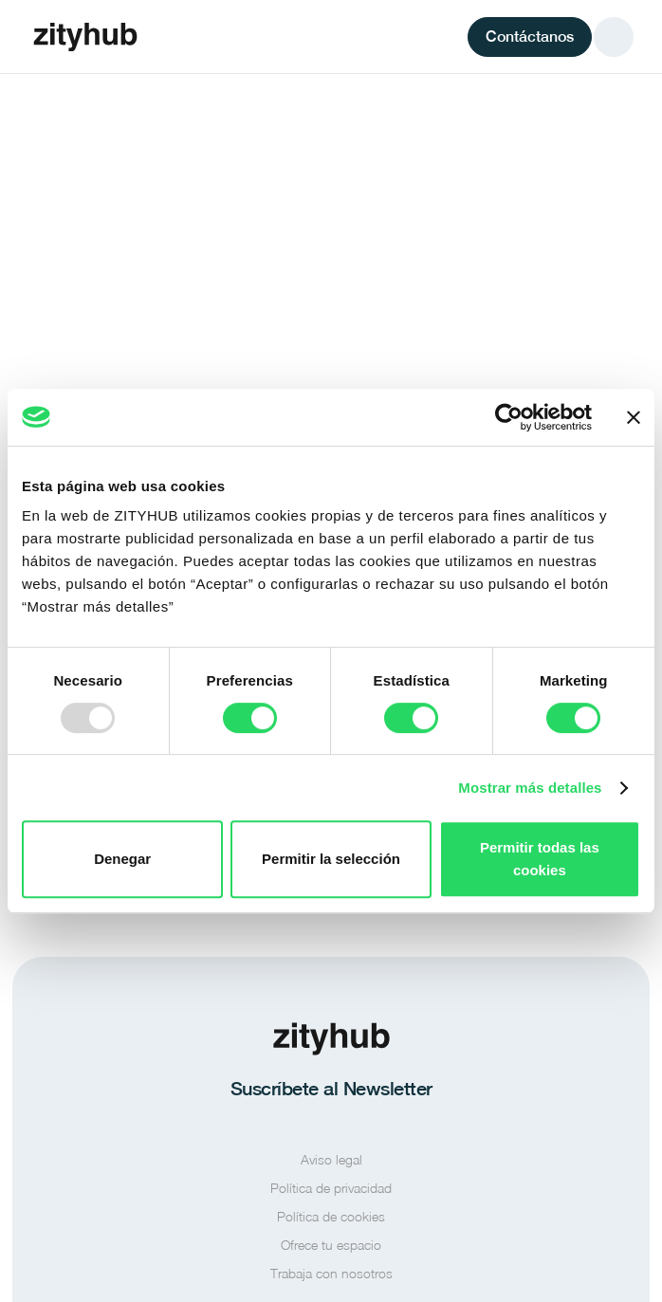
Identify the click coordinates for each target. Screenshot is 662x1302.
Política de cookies (331, 1216)
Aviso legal (331, 1159)
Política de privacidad (331, 1188)
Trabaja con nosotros (331, 1273)
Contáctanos (530, 37)
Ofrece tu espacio (331, 1245)
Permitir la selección (331, 859)
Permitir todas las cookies (539, 858)
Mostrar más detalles (529, 787)
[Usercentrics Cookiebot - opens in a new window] (509, 417)
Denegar (122, 859)
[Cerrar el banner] (633, 417)
